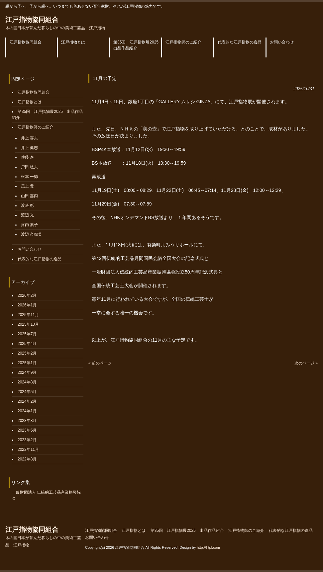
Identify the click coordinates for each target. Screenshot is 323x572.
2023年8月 (27, 420)
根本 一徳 (29, 176)
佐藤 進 (27, 157)
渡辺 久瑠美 (31, 234)
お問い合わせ (30, 249)
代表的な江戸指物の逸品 (39, 259)
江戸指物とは (30, 102)
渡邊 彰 (27, 205)
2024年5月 (27, 391)
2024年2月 (27, 401)
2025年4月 (27, 343)
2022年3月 (27, 459)
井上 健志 (29, 147)
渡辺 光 (27, 215)
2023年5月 (27, 430)
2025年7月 (27, 334)
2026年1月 (27, 305)
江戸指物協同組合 (55, 23)
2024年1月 (27, 411)
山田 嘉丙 (29, 196)
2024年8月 (27, 382)
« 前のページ (100, 363)
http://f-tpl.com (208, 547)
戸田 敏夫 (29, 167)
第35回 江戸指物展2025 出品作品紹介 (187, 530)
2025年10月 (28, 324)
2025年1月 (27, 363)
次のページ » (306, 363)
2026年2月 (27, 295)
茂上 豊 (27, 186)
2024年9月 (27, 372)
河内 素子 (29, 224)
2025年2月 (27, 353)
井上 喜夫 (29, 138)
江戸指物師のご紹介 (36, 127)
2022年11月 (28, 449)
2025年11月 (28, 314)
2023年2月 (27, 440)
